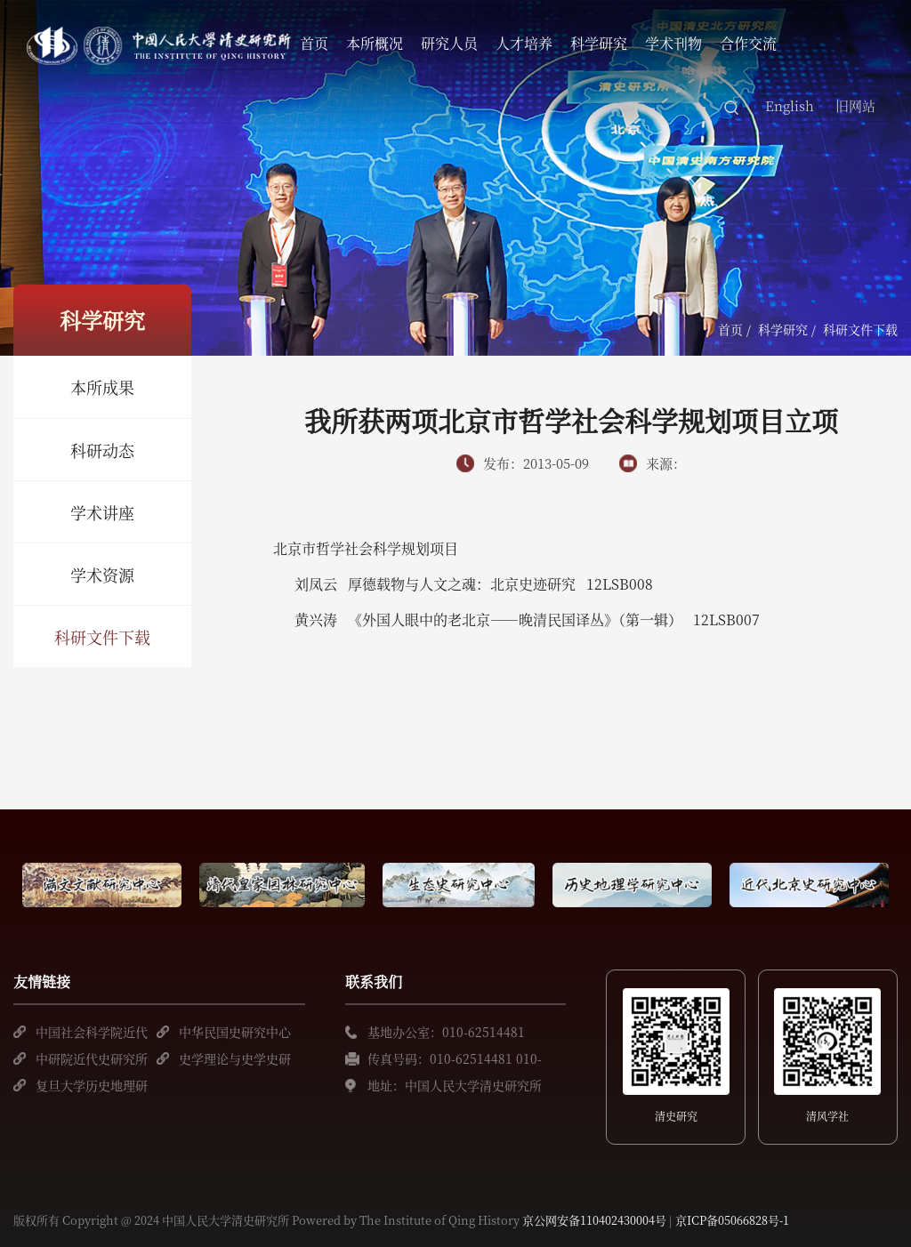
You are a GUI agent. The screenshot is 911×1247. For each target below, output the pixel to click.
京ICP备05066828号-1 (732, 1219)
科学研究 (598, 43)
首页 (314, 43)
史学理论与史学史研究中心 (235, 1061)
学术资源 (102, 574)
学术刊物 (673, 43)
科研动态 (102, 450)
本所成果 (102, 386)
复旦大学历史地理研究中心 (92, 1087)
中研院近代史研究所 (92, 1058)
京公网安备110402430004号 (594, 1219)
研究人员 (449, 43)
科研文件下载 (102, 636)
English (789, 105)
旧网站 (855, 105)
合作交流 (748, 43)
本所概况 (374, 43)
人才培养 (524, 43)
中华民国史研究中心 (235, 1032)
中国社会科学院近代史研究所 (92, 1034)
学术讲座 (102, 512)
